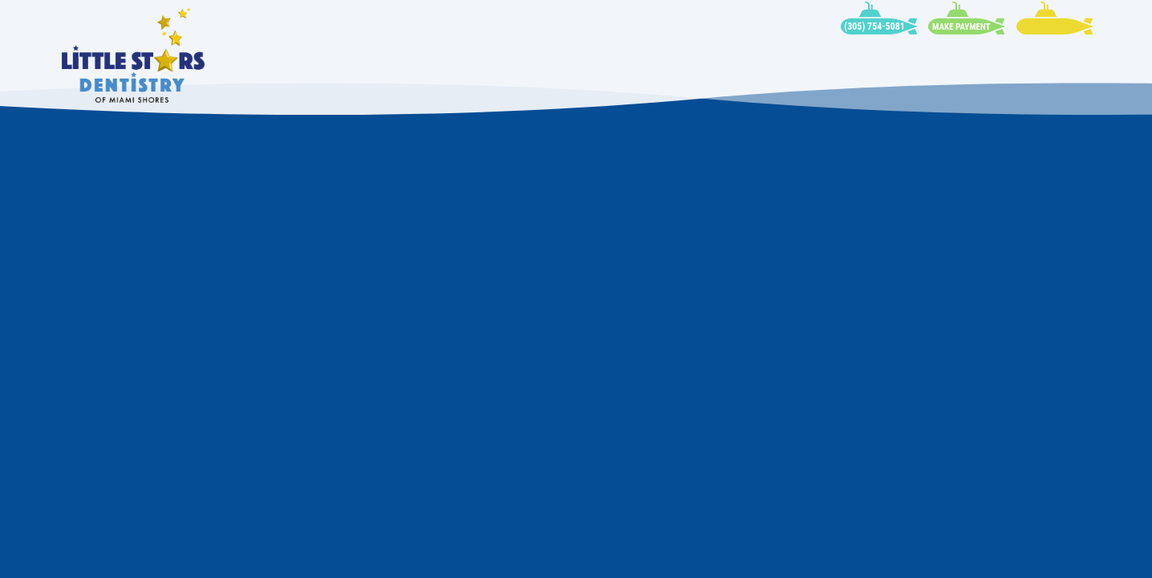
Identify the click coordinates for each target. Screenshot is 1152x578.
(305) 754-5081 (874, 26)
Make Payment (961, 27)
